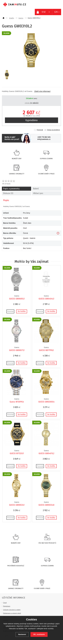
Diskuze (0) (8, 193)
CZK (56, 12)
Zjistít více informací (42, 91)
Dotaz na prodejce (53, 130)
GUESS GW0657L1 (16, 350)
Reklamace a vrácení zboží (12, 613)
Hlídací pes (38, 193)
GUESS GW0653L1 (16, 505)
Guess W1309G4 (17, 402)
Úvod (5, 602)
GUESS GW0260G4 (46, 402)
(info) (35, 98)
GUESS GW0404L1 (46, 299)
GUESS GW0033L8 (46, 505)
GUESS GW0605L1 (17, 299)
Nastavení (22, 634)
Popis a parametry (11, 188)
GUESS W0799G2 (46, 350)
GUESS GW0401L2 (46, 453)
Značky (11, 18)
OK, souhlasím (39, 634)
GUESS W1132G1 (17, 453)
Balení (36, 188)
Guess (20, 18)
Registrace (6, 606)
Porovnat (40, 130)
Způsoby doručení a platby (11, 609)
